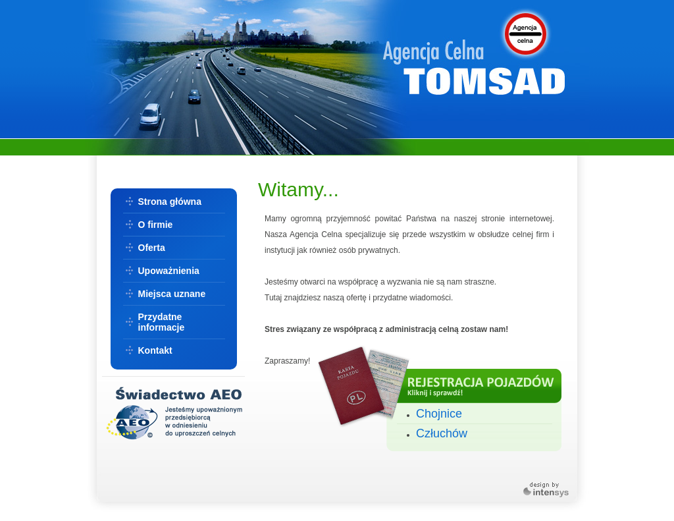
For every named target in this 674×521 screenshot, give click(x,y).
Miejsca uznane (172, 293)
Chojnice (439, 413)
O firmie (155, 224)
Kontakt (155, 350)
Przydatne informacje (161, 322)
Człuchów (441, 433)
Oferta (151, 247)
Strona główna (169, 201)
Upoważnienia (168, 270)
